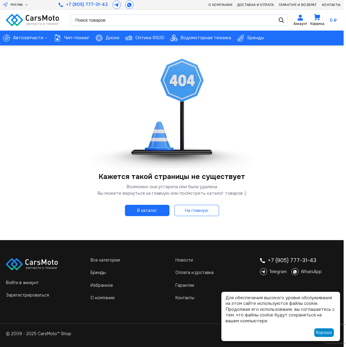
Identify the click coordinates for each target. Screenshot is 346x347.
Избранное (102, 285)
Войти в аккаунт (22, 282)
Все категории (105, 260)
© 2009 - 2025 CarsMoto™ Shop (38, 333)
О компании (221, 5)
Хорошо (324, 332)
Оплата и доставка (194, 272)
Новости (184, 260)
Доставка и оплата (255, 5)
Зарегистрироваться (27, 295)
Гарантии (184, 285)
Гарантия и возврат (298, 5)
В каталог (147, 210)
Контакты (331, 5)
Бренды (98, 272)
